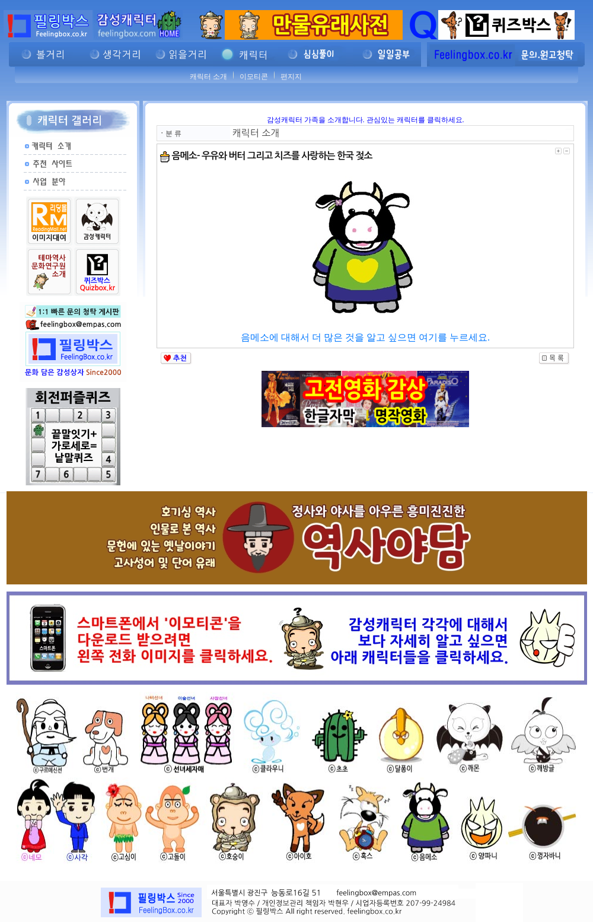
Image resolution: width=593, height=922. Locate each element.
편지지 (291, 76)
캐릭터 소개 (208, 76)
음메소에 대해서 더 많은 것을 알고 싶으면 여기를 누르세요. (365, 337)
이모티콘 (254, 76)
